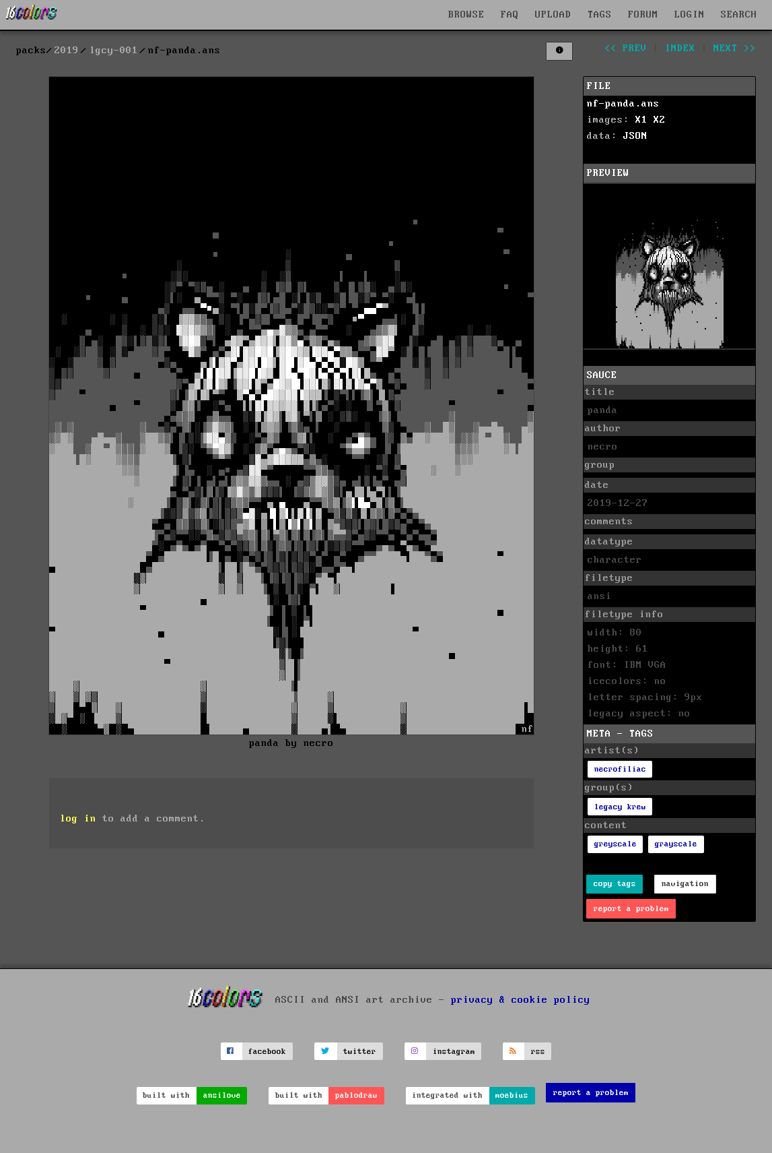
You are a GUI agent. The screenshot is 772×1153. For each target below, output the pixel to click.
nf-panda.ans (623, 103)
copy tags (615, 883)
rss (538, 1051)
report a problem (631, 908)
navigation (685, 883)
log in (78, 818)
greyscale (615, 844)
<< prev (625, 48)
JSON (635, 136)
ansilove (222, 1095)
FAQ (510, 14)
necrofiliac (620, 769)
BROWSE (466, 14)
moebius (511, 1095)
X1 (641, 120)
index (680, 48)
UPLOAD (553, 14)
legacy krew (620, 807)
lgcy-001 (114, 50)
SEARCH (739, 14)
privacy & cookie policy (520, 1000)
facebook (267, 1051)
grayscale (676, 844)
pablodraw (356, 1095)
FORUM (643, 14)
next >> (734, 48)
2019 (67, 50)
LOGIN (689, 14)
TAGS (600, 14)
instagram (454, 1051)
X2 (660, 120)
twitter (359, 1051)
